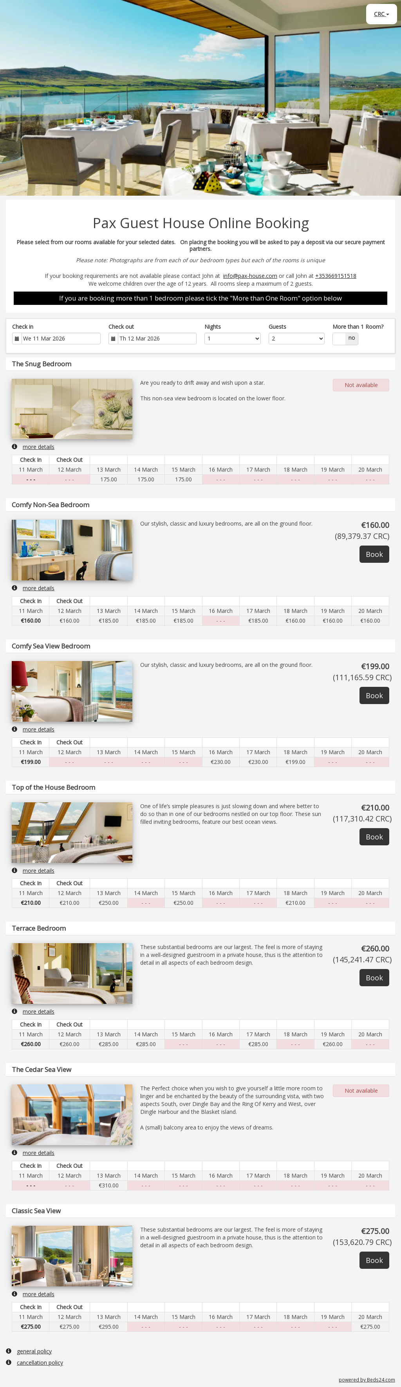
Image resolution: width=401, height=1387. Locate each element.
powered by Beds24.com (367, 1379)
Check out (121, 326)
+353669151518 (335, 275)
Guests (277, 326)
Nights (212, 326)
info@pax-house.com (250, 275)
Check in (22, 326)
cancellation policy (34, 1362)
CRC (381, 14)
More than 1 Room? (357, 326)
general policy (29, 1351)
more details (33, 446)
